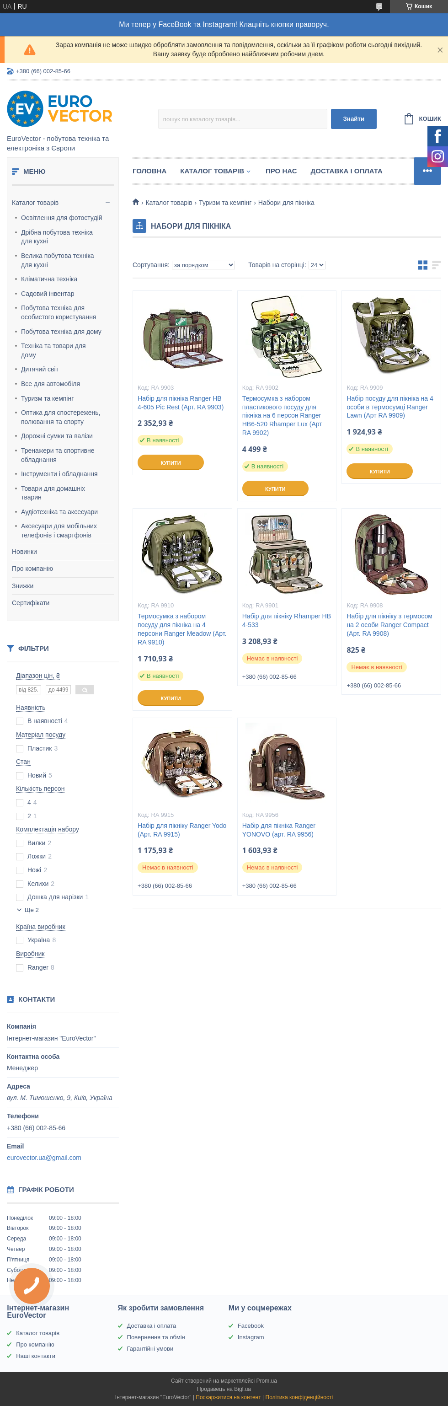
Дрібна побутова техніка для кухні (57, 237)
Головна (149, 170)
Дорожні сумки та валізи (57, 436)
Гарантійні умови (150, 1348)
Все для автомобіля (50, 383)
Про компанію (32, 568)
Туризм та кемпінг (47, 398)
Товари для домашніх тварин (53, 493)
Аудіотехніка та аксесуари (59, 511)
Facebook (251, 1325)
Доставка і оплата (347, 170)
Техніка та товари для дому (53, 350)
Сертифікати (30, 602)
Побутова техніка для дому (61, 331)
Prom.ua (266, 1381)
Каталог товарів (35, 202)
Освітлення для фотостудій (61, 217)
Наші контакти (35, 1355)
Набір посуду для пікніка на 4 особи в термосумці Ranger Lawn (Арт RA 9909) (390, 407)
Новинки (24, 551)
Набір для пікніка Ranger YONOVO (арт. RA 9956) (278, 830)
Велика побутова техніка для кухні (57, 260)
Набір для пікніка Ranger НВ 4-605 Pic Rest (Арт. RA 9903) (181, 403)
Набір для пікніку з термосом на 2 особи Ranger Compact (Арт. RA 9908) (389, 624)
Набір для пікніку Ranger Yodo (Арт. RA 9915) (182, 830)
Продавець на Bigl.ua (224, 1389)
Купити (170, 463)
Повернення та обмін (156, 1337)
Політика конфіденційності (299, 1397)
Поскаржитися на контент (228, 1397)
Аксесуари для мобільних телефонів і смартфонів (59, 530)
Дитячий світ (40, 369)
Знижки (22, 586)
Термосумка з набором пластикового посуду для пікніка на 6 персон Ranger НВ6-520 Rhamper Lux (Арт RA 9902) (282, 416)
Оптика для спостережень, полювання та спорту (61, 417)
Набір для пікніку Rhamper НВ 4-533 (286, 620)
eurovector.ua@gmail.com (44, 1157)
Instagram (251, 1337)
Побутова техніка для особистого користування (58, 312)
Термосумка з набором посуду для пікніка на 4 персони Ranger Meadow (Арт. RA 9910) (182, 629)
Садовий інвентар (47, 293)
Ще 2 (32, 910)
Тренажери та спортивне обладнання (57, 455)
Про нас (281, 170)
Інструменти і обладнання (59, 474)
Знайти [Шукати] (353, 118)
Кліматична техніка (49, 279)
